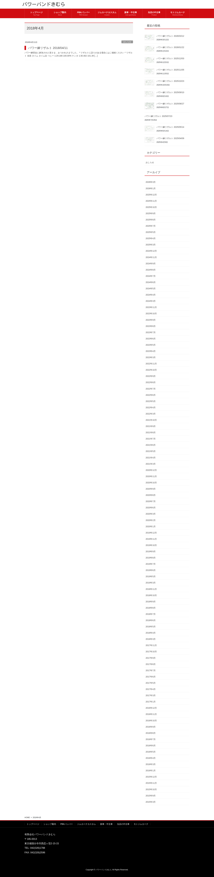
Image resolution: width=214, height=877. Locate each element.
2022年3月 (151, 414)
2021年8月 (151, 432)
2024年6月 (151, 282)
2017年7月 (151, 670)
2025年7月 (151, 226)
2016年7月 (151, 739)
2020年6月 (151, 507)
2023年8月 (151, 326)
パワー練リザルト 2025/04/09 (170, 138)
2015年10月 (151, 789)
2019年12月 (151, 533)
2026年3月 (151, 182)
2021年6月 (151, 445)
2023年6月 (151, 338)
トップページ (33, 824)
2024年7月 (151, 276)
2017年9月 (151, 658)
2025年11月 (151, 201)
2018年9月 (151, 601)
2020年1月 (151, 526)
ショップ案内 (50, 824)
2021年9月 (151, 426)
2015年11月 (151, 783)
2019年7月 (151, 564)
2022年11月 (151, 363)
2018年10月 (151, 595)
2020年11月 (151, 476)
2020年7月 (151, 501)
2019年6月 (151, 570)
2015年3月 (151, 802)
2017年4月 (151, 689)
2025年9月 (151, 213)
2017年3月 (151, 695)
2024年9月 (151, 263)
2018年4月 (151, 633)
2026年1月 (151, 188)
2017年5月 (151, 683)
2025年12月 (151, 194)
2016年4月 (151, 758)
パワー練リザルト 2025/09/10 (170, 92)
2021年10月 (151, 420)
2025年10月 (151, 207)
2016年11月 (151, 714)
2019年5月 (151, 576)
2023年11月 (151, 307)
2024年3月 (151, 301)
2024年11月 (151, 257)
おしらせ (127, 42)
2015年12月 (151, 777)
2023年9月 (151, 320)
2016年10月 (151, 720)
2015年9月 (151, 795)
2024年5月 (151, 288)
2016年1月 (151, 770)
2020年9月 (151, 489)
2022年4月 (151, 407)
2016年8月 (151, 733)
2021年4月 (151, 457)
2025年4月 (151, 238)
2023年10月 (151, 313)
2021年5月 (151, 451)
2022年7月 (151, 389)
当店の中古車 (123, 824)
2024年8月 (151, 270)
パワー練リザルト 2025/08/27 (170, 103)
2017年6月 (151, 676)
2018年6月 (151, 620)
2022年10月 (151, 370)
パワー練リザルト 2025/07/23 (158, 116)
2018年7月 (151, 614)
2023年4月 (151, 351)
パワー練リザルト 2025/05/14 (170, 127)
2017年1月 (151, 701)
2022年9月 (151, 376)
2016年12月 (151, 708)
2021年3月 (151, 464)
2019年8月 (151, 558)
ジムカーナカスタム (86, 824)
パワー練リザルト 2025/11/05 (170, 70)
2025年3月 (151, 244)
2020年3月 (151, 514)
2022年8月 (151, 382)
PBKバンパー (66, 824)
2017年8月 (151, 664)
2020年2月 (151, 520)
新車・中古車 (106, 824)
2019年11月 (151, 539)
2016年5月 (151, 752)
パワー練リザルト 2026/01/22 (170, 47)
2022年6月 (151, 395)
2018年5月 (151, 626)
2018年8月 (151, 608)
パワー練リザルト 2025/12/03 (170, 58)
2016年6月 (151, 745)
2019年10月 (151, 545)
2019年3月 (151, 582)
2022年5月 (151, 401)
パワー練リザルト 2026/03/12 (170, 36)
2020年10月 (151, 482)
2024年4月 (151, 295)
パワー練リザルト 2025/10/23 (170, 81)
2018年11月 (151, 589)
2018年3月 (151, 639)
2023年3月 (151, 357)
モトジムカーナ (141, 824)
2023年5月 (151, 345)
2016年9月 (151, 727)
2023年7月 (151, 332)
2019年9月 (151, 551)
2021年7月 (151, 439)
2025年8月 (151, 219)
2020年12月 (151, 470)
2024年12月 (151, 251)
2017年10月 (151, 651)
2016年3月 (151, 764)
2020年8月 (151, 495)
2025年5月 (151, 232)
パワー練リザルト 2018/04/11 (48, 48)
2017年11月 (151, 645)
